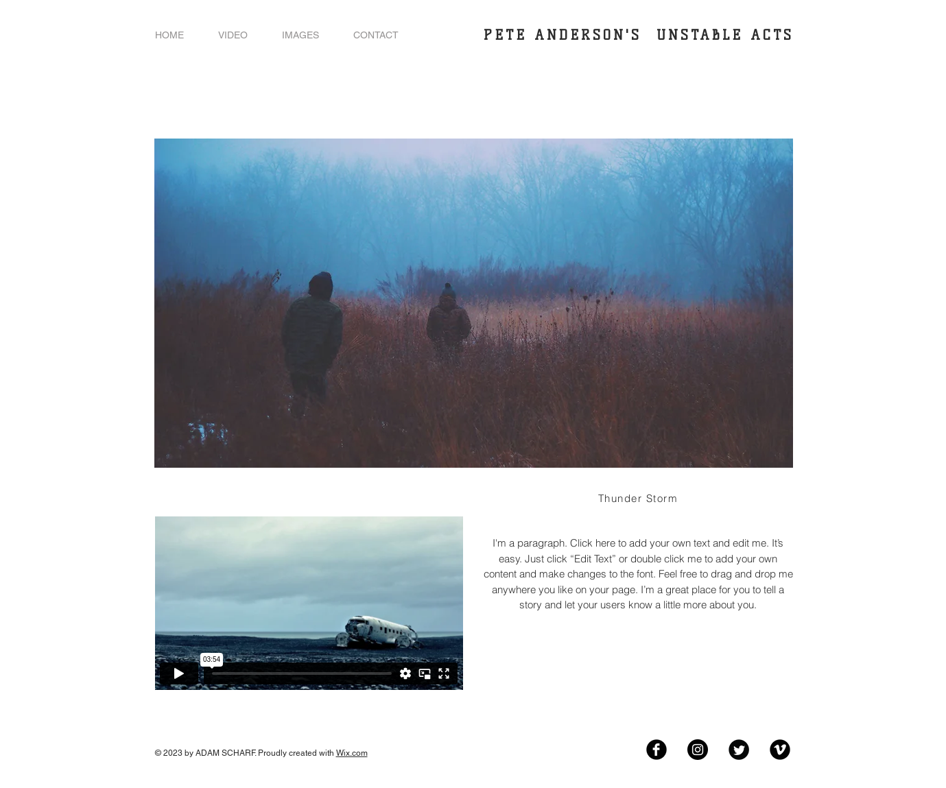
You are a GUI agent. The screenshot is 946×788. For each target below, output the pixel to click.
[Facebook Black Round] (656, 749)
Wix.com (352, 753)
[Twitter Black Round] (739, 749)
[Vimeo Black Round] (780, 749)
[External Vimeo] (308, 603)
